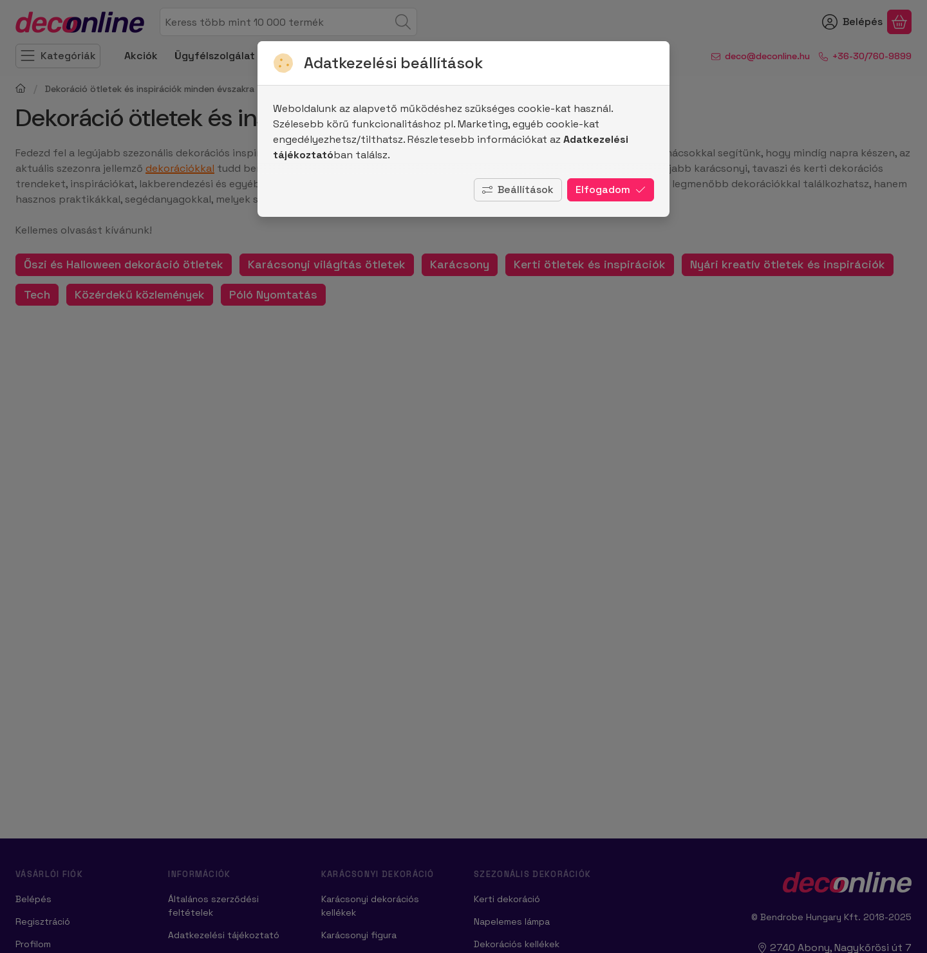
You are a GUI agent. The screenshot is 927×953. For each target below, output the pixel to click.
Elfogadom (611, 189)
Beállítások (518, 189)
